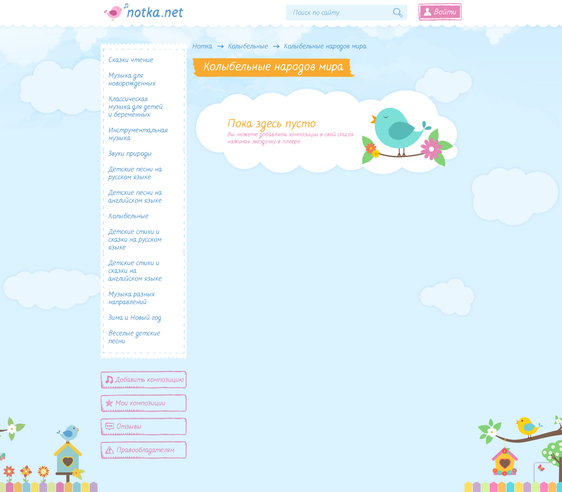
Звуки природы (130, 154)
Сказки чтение (130, 60)
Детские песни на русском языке (135, 173)
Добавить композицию (144, 380)
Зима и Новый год (134, 318)
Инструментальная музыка (138, 134)
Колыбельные (248, 46)
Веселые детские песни (134, 337)
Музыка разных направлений (131, 298)
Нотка (202, 46)
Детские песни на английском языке (135, 197)
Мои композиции (135, 403)
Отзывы (123, 426)
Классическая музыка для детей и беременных (135, 107)
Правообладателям (139, 450)
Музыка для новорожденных (132, 79)
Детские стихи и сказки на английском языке (135, 271)
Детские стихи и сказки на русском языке (135, 239)
